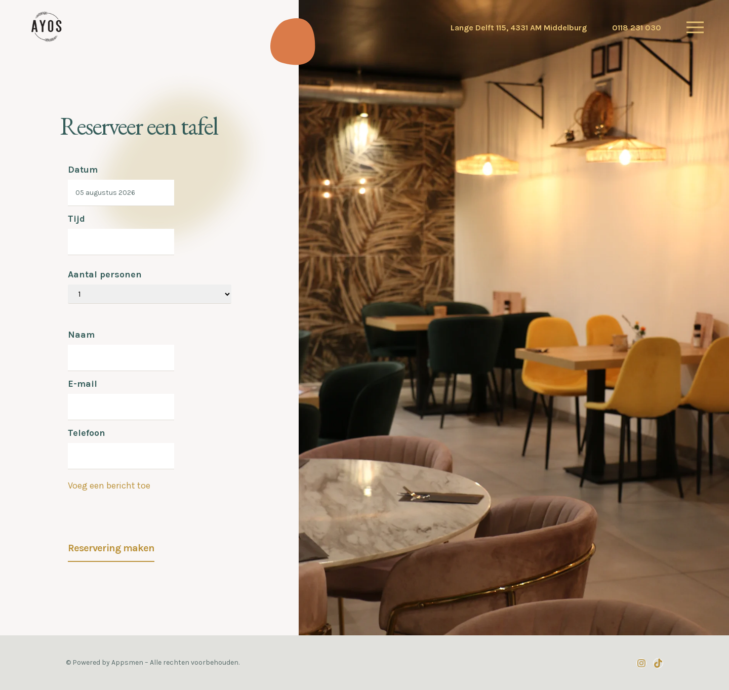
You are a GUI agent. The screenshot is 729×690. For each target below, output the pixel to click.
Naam (81, 334)
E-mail (82, 383)
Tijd (76, 218)
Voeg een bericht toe (109, 485)
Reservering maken (111, 548)
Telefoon (86, 432)
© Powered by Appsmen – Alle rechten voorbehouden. (152, 662)
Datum (83, 169)
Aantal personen (105, 274)
